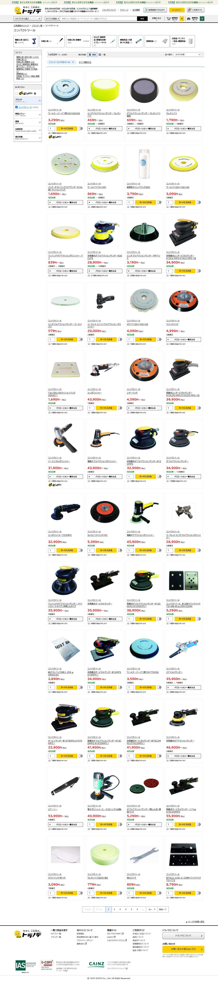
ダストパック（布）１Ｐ (57, 878)
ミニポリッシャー (95, 393)
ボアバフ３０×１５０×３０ (137, 324)
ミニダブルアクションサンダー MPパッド (143, 257)
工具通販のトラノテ (21, 25)
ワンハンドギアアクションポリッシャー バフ (65, 257)
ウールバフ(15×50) (97, 187)
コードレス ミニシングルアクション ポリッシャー (104, 325)
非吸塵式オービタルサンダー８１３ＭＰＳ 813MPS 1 (104, 673)
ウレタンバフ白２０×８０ (98, 878)
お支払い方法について (142, 934)
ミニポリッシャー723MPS (60, 535)
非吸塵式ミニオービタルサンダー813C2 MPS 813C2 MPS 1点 (181, 257)
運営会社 (80, 944)
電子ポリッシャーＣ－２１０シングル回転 (104, 809)
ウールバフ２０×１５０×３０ (177, 187)
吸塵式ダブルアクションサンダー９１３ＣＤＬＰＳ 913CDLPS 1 (144, 605)
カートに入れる (67, 128)
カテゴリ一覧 (56, 934)
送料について (138, 937)
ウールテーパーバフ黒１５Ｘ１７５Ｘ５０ (143, 672)
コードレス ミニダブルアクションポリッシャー (183, 536)
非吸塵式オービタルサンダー (100, 604)
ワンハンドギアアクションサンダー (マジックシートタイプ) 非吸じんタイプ (65, 605)
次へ (150, 909)
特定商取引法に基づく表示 (87, 937)
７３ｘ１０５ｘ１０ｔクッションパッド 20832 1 (61, 394)
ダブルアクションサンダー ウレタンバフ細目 (143, 114)
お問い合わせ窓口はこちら (183, 949)
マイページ (124, 10)
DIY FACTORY (114, 934)
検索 (142, 19)
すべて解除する (85, 62)
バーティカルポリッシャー (59, 461)
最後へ (162, 909)
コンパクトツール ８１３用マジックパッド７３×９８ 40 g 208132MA (183, 605)
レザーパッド (132, 393)
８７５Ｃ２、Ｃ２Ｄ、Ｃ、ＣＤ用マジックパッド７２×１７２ (183, 879)
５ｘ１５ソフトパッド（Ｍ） (97, 535)
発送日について (139, 940)
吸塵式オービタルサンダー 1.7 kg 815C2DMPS (181, 810)
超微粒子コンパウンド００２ (138, 187)
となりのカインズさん (115, 940)
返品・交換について (140, 950)
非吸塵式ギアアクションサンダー (180, 741)
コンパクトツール (25, 107)
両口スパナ (131, 878)
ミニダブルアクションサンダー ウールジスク (65, 325)
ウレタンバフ (171, 113)
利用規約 (80, 934)
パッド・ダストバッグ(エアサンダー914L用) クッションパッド (65, 188)
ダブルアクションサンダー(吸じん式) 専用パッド (144, 810)
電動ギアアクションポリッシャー (140, 535)
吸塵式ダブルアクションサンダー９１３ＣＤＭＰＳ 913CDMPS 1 (104, 742)
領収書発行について (141, 947)
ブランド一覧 (37, 25)
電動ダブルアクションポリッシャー (102, 461)
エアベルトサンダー (174, 672)
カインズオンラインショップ (116, 968)
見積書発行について (141, 944)
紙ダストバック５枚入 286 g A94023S (60, 673)
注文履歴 (136, 10)
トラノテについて (183, 936)
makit (110, 937)
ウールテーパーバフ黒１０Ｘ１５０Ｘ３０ (64, 113)
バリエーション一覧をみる (106, 129)
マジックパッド (172, 324)
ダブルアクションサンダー (177, 461)
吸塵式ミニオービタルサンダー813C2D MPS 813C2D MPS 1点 (182, 394)
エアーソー (52, 809)
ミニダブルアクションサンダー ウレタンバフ (104, 114)
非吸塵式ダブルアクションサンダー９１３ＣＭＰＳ (144, 462)
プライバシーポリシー (85, 940)
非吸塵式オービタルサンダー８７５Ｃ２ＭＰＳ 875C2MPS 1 (144, 742)
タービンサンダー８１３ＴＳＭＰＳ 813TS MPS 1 (65, 742)
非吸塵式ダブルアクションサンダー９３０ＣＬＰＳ (105, 257)
